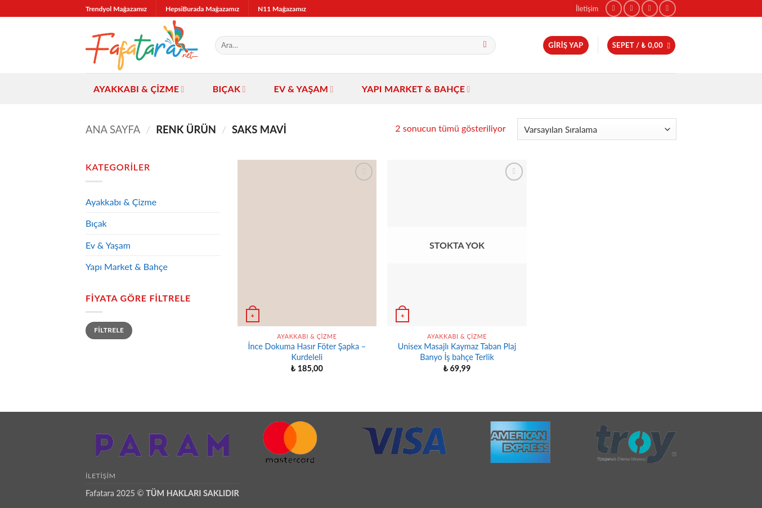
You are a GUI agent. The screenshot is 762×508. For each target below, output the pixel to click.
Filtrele (109, 330)
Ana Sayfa (113, 129)
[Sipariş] (596, 129)
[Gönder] (485, 45)
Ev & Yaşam (304, 89)
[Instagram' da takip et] (632, 8)
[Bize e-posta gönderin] (667, 8)
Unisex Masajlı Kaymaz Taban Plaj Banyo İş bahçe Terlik (457, 351)
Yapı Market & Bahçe (416, 89)
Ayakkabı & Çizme (139, 89)
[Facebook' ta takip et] (614, 8)
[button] (565, 45)
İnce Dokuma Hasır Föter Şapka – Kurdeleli (307, 351)
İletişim (587, 8)
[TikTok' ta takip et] (650, 8)
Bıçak (229, 89)
